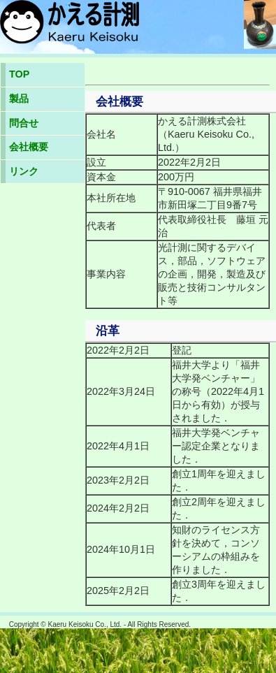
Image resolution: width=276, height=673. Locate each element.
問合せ (23, 123)
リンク (23, 171)
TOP (19, 74)
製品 (19, 98)
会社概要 (28, 146)
